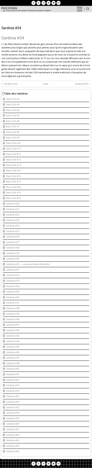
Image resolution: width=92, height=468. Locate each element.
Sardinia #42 (12, 330)
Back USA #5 (12, 115)
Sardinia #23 (12, 220)
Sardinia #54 (12, 390)
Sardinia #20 (12, 203)
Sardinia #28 (12, 247)
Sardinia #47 (12, 357)
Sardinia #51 (12, 374)
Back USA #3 (12, 104)
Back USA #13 (13, 159)
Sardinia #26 (12, 236)
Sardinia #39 (12, 313)
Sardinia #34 (12, 286)
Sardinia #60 (12, 423)
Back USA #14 (13, 165)
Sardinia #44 (12, 341)
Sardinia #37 (12, 302)
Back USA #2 (12, 99)
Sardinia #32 (12, 275)
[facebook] (33, 3)
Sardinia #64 (12, 445)
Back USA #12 (13, 154)
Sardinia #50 (12, 368)
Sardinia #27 (12, 242)
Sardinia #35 (83, 83)
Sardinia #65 (12, 451)
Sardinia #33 (9, 83)
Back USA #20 (13, 198)
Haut (45, 83)
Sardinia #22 (12, 214)
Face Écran (9, 8)
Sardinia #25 (12, 231)
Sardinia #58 (12, 412)
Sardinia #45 (12, 346)
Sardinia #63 (12, 440)
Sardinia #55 (12, 396)
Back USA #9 (12, 137)
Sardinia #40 (12, 319)
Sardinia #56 (12, 401)
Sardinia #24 (12, 225)
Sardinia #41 (12, 324)
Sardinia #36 (12, 297)
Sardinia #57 (12, 407)
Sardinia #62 (12, 434)
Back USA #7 (12, 126)
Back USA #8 (12, 132)
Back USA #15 (13, 170)
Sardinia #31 (12, 269)
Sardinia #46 (12, 352)
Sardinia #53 (12, 385)
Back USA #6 (12, 121)
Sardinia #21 (12, 209)
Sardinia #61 (12, 429)
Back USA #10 (13, 143)
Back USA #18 (13, 187)
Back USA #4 (12, 110)
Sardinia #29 (12, 253)
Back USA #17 (13, 181)
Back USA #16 (13, 176)
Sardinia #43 (12, 335)
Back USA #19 (13, 192)
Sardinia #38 (12, 308)
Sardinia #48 (12, 363)
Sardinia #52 (12, 379)
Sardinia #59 (12, 418)
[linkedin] (48, 3)
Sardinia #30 (12, 258)
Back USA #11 (13, 148)
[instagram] (43, 3)
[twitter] (38, 3)
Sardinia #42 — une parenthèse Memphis (28, 264)
